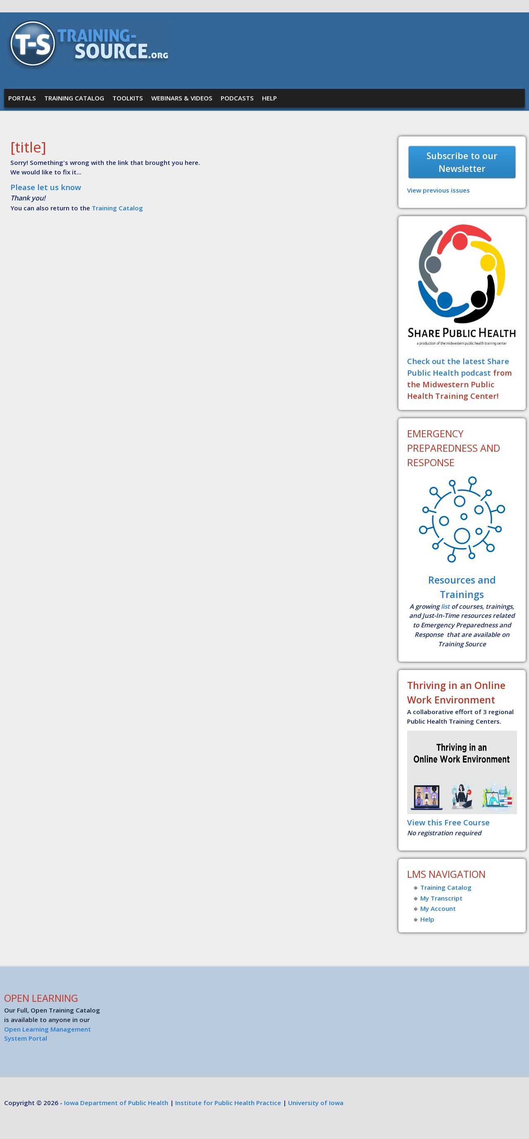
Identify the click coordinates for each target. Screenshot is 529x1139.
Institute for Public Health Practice (228, 1102)
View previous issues (438, 190)
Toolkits (127, 98)
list (445, 606)
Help (269, 98)
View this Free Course (448, 822)
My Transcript (441, 898)
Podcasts (237, 98)
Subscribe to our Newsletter (462, 162)
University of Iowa (315, 1102)
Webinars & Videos (181, 98)
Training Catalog (74, 98)
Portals (22, 98)
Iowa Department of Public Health (116, 1102)
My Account (438, 908)
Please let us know (45, 187)
